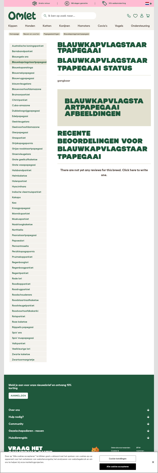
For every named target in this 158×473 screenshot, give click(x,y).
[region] (79, 462)
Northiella (17, 229)
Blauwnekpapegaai (23, 72)
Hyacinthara (19, 186)
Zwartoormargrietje (23, 359)
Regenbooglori (20, 262)
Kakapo (16, 197)
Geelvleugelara (20, 121)
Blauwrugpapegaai (23, 78)
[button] (79, 437)
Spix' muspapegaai (23, 338)
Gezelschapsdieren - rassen (26, 430)
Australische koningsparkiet (28, 45)
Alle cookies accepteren (118, 466)
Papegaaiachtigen (51, 34)
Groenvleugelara (21, 154)
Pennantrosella (20, 246)
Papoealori (18, 240)
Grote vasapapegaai (24, 164)
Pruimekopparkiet (22, 256)
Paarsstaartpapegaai (24, 235)
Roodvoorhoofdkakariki (25, 310)
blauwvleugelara (21, 83)
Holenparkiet (19, 181)
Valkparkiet (18, 343)
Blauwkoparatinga (22, 67)
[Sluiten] (153, 462)
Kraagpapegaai (21, 208)
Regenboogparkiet (22, 267)
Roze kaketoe (19, 321)
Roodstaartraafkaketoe (25, 300)
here (133, 170)
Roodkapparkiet (21, 283)
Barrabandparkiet (22, 51)
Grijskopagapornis (22, 143)
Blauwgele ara (20, 56)
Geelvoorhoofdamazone (26, 127)
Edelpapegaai (20, 116)
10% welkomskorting (114, 3)
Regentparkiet (20, 273)
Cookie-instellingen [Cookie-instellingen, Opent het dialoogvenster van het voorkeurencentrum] (117, 459)
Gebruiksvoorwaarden (120, 448)
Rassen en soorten (31, 34)
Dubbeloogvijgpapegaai (26, 110)
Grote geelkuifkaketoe (24, 159)
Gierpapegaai (20, 132)
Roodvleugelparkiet (23, 305)
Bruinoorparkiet (21, 94)
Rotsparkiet (18, 316)
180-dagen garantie (76, 3)
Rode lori (17, 278)
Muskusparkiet (20, 218)
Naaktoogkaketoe (22, 224)
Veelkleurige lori (21, 348)
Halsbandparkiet (21, 170)
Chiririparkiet (19, 99)
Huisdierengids (18, 437)
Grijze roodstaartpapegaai (27, 148)
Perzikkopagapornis (23, 251)
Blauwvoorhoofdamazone (26, 89)
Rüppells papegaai (22, 327)
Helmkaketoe (19, 175)
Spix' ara (17, 332)
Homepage (14, 34)
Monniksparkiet (21, 213)
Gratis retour (41, 3)
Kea (14, 202)
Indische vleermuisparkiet (26, 191)
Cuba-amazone (21, 105)
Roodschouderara (22, 294)
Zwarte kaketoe (21, 354)
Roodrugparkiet (21, 289)
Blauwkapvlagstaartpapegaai (29, 62)
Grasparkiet (19, 137)
